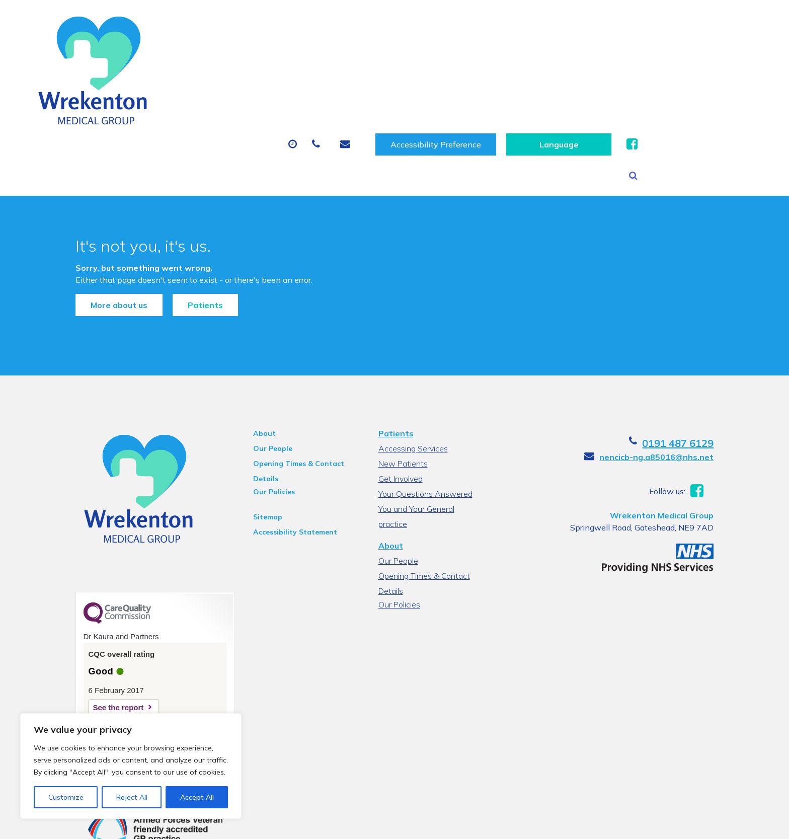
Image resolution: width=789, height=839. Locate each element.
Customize (66, 797)
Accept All (197, 797)
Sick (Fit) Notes (453, 71)
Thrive (713, 823)
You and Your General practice (431, 450)
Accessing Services (412, 390)
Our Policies (270, 432)
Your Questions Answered (425, 435)
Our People (268, 389)
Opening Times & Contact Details (294, 406)
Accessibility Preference (557, 26)
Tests (525, 71)
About (186, 71)
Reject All (131, 797)
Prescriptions (364, 71)
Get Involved (400, 420)
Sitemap (263, 458)
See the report (109, 648)
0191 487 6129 (687, 384)
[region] (131, 766)
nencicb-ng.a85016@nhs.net (666, 398)
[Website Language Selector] (680, 26)
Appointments (271, 71)
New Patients (595, 71)
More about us (109, 241)
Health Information (698, 71)
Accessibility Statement (291, 473)
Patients (195, 241)
